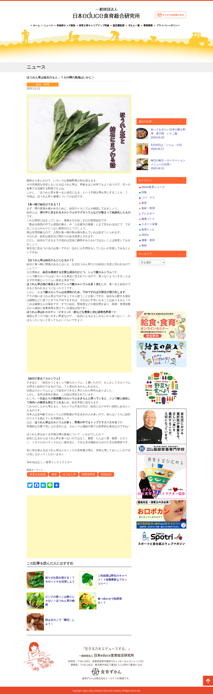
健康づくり (148, 218)
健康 (54, 474)
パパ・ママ (148, 197)
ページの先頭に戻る (208, 681)
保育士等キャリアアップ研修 (94, 25)
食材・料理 (148, 208)
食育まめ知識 (38, 474)
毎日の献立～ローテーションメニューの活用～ (168, 164)
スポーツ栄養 (149, 224)
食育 (144, 202)
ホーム (36, 25)
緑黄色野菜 (88, 474)
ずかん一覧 (134, 25)
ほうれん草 (69, 474)
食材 (144, 245)
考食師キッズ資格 (66, 25)
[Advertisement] (79, 349)
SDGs (145, 234)
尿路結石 (106, 474)
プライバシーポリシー (168, 25)
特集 (144, 192)
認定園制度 (118, 25)
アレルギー (148, 213)
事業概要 (148, 25)
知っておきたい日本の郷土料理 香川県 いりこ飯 (168, 133)
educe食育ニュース (153, 187)
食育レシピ (148, 229)
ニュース (48, 25)
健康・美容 (148, 240)
